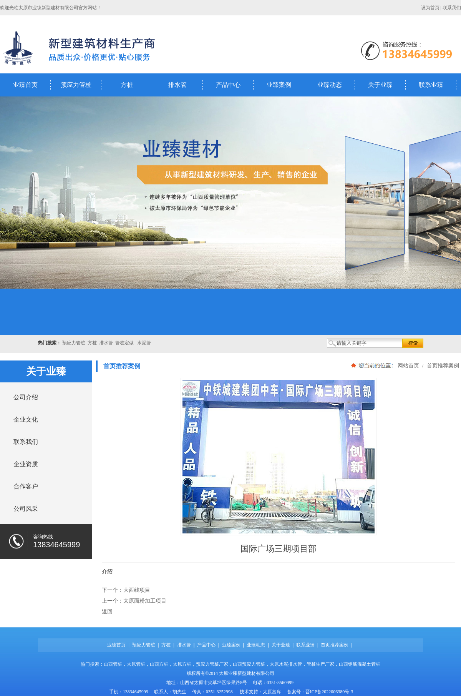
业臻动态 (329, 84)
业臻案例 (279, 84)
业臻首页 (25, 84)
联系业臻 (431, 84)
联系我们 (452, 7)
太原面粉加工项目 (144, 601)
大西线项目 (136, 590)
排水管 (177, 84)
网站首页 (408, 365)
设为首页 (430, 7)
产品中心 (228, 84)
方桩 (127, 84)
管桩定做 (124, 343)
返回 (107, 611)
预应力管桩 (76, 84)
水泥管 (144, 343)
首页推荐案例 (442, 365)
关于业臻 (380, 84)
